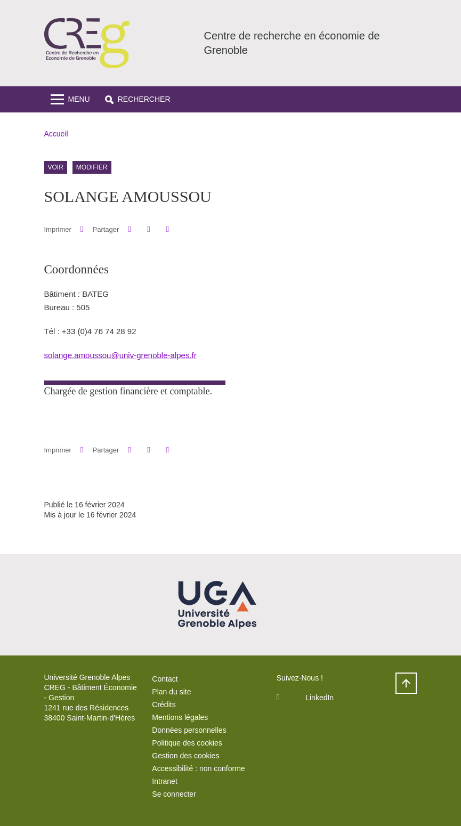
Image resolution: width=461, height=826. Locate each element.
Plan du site (171, 691)
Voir (55, 167)
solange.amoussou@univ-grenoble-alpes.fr (120, 355)
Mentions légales (180, 717)
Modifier (92, 167)
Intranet (164, 781)
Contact (164, 679)
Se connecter (174, 794)
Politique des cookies (187, 743)
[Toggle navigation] (70, 99)
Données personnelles (189, 730)
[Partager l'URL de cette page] (167, 229)
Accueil (56, 133)
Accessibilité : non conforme (198, 768)
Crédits (163, 704)
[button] (137, 99)
